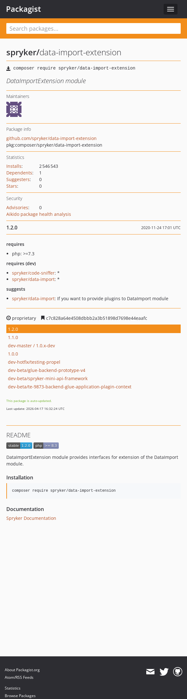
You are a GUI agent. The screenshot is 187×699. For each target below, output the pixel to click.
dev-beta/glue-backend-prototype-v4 (46, 370)
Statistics (13, 688)
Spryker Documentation (31, 518)
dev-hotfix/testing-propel (34, 362)
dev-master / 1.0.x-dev (31, 346)
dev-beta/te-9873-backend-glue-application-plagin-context (69, 387)
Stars (11, 186)
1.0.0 (13, 354)
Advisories (17, 207)
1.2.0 (13, 329)
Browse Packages (20, 695)
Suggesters (18, 179)
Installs (13, 166)
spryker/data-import (33, 279)
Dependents (19, 173)
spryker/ (22, 52)
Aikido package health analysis (38, 214)
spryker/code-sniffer (33, 273)
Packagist (23, 9)
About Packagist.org (22, 669)
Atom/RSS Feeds (19, 677)
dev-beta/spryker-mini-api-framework (47, 378)
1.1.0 (13, 337)
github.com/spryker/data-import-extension (51, 138)
